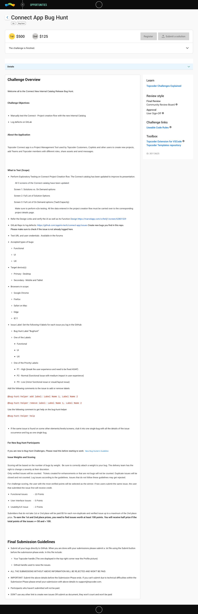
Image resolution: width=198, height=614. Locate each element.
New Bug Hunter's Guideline (96, 451)
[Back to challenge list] (7, 17)
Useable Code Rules (157, 127)
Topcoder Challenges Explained (163, 86)
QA (13, 23)
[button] (187, 48)
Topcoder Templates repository (163, 145)
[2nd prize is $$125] (35, 36)
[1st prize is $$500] (12, 36)
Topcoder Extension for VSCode (164, 141)
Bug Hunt (21, 23)
